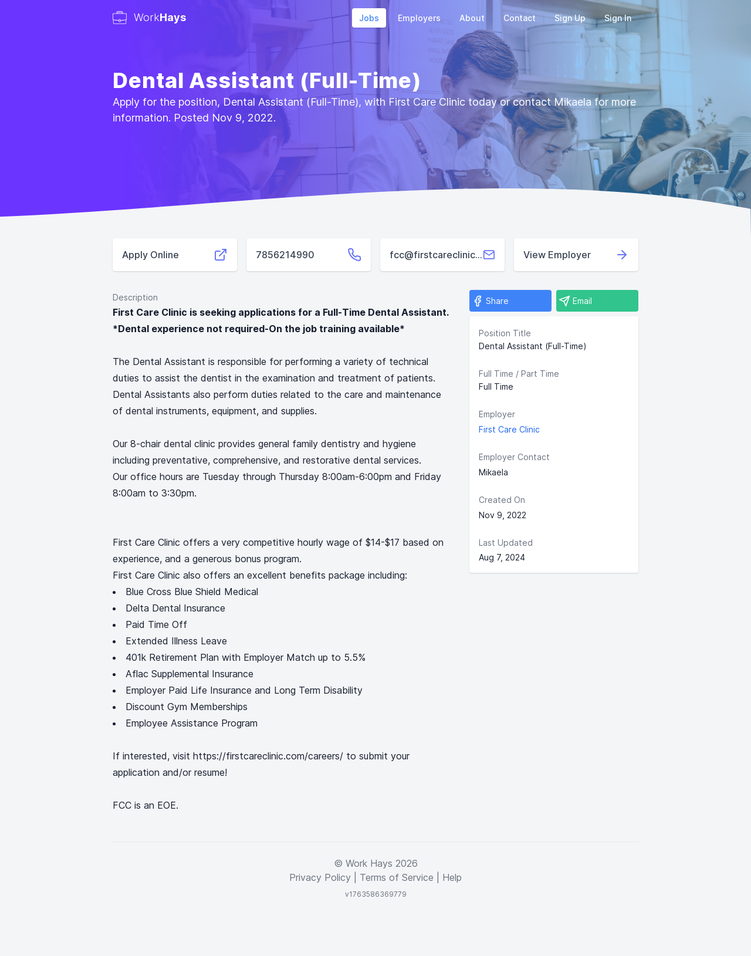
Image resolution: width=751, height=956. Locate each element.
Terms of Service (397, 877)
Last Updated (506, 543)
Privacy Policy (320, 877)
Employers (419, 18)
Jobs (369, 18)
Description (135, 297)
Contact (519, 18)
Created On (502, 500)
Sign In (617, 18)
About (472, 18)
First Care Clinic (509, 429)
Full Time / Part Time (519, 374)
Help (452, 877)
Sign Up (570, 18)
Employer (497, 414)
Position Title (505, 333)
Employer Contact (514, 457)
